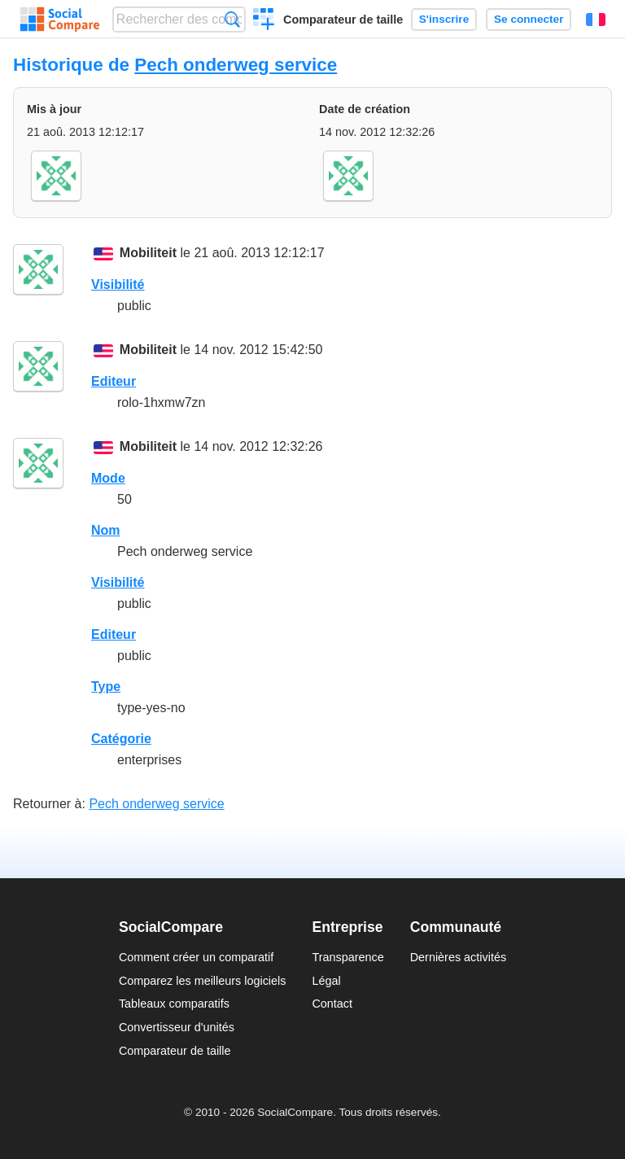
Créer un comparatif (264, 21)
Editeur (113, 381)
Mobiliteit (148, 253)
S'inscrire (444, 19)
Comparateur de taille (343, 19)
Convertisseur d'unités (176, 1027)
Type (105, 686)
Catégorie (121, 739)
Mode (108, 478)
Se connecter (528, 19)
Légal (326, 980)
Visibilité (118, 284)
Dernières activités (458, 957)
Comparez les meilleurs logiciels (202, 980)
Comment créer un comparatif (196, 957)
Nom (105, 530)
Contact (332, 1003)
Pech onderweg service (235, 65)
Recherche (232, 19)
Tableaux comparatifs (174, 1003)
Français (595, 19)
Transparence (347, 957)
